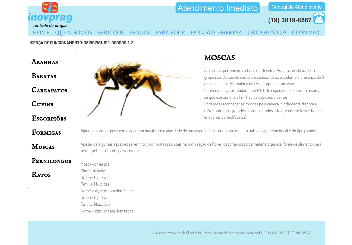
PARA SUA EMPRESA (216, 33)
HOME (41, 33)
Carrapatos (50, 90)
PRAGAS (139, 33)
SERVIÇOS (110, 33)
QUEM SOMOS (73, 33)
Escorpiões (49, 118)
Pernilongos (51, 161)
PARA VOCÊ (170, 33)
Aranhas (45, 62)
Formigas (46, 132)
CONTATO (306, 33)
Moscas (43, 146)
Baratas (44, 76)
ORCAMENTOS (267, 33)
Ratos (41, 175)
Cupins (43, 104)
